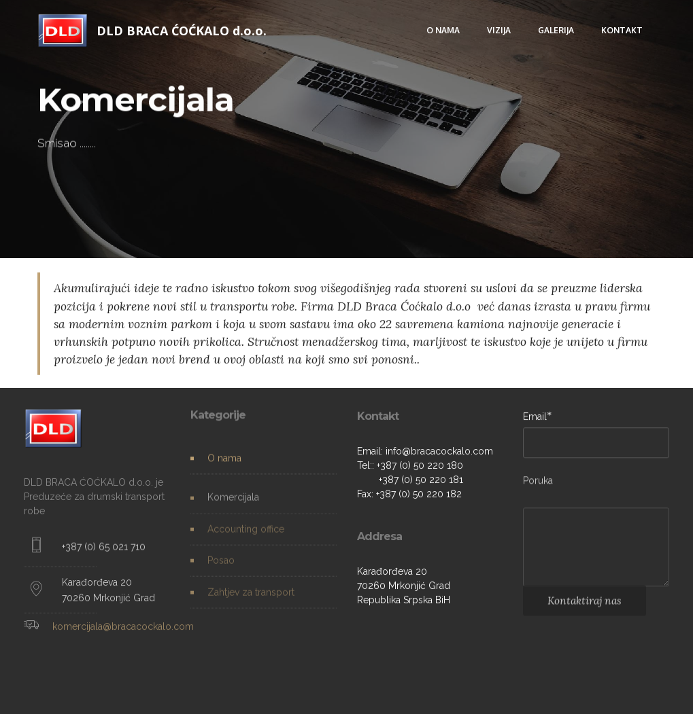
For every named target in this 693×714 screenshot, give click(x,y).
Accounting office (245, 534)
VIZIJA (499, 30)
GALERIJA (556, 30)
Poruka (538, 483)
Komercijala (233, 502)
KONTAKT (622, 30)
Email (535, 416)
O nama (224, 458)
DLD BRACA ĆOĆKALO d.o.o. (182, 30)
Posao (221, 565)
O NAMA (443, 30)
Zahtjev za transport (250, 597)
